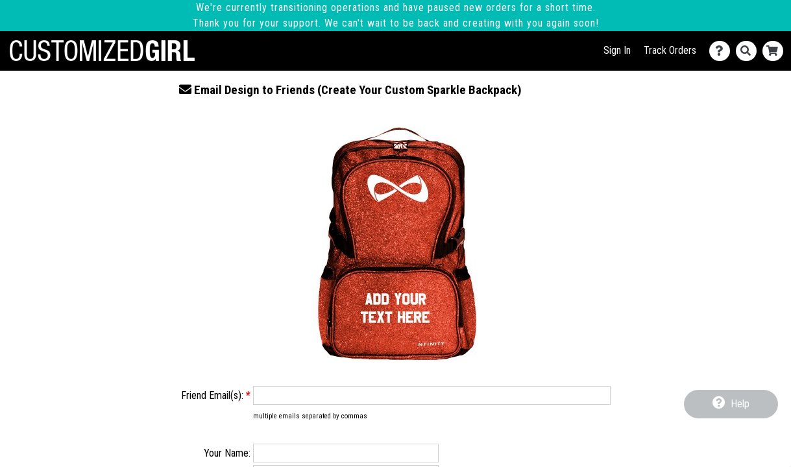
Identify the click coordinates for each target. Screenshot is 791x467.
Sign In (617, 50)
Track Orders (670, 50)
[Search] (749, 51)
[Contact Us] (722, 51)
